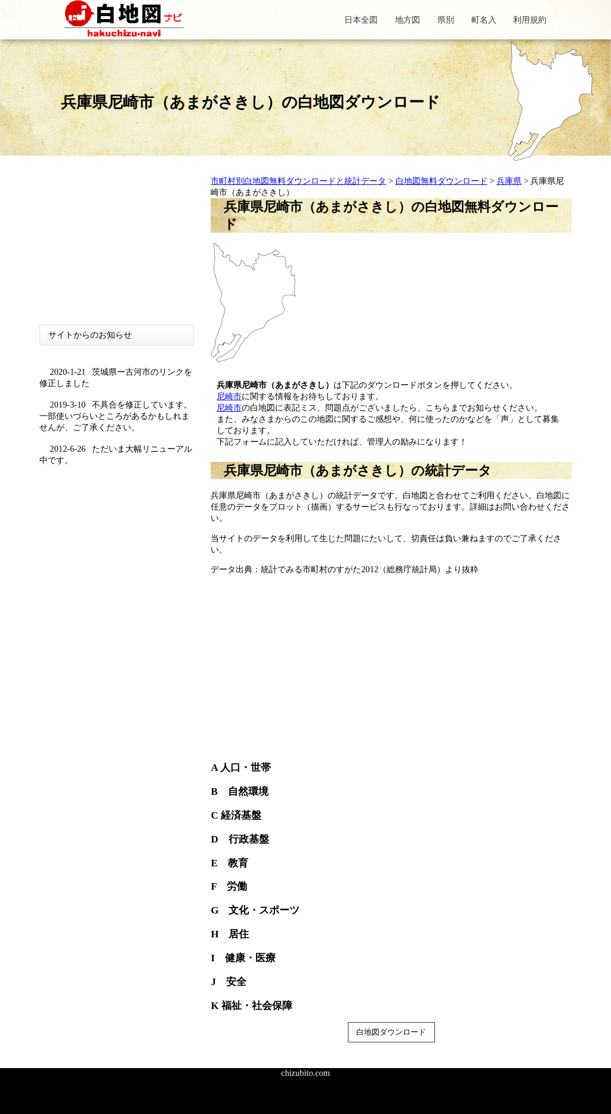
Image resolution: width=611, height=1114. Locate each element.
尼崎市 (229, 396)
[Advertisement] (116, 250)
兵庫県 (508, 181)
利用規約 (530, 19)
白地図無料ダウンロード (441, 181)
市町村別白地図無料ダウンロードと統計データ (298, 181)
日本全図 (361, 19)
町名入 (483, 19)
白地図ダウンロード (391, 1031)
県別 (445, 19)
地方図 (407, 19)
